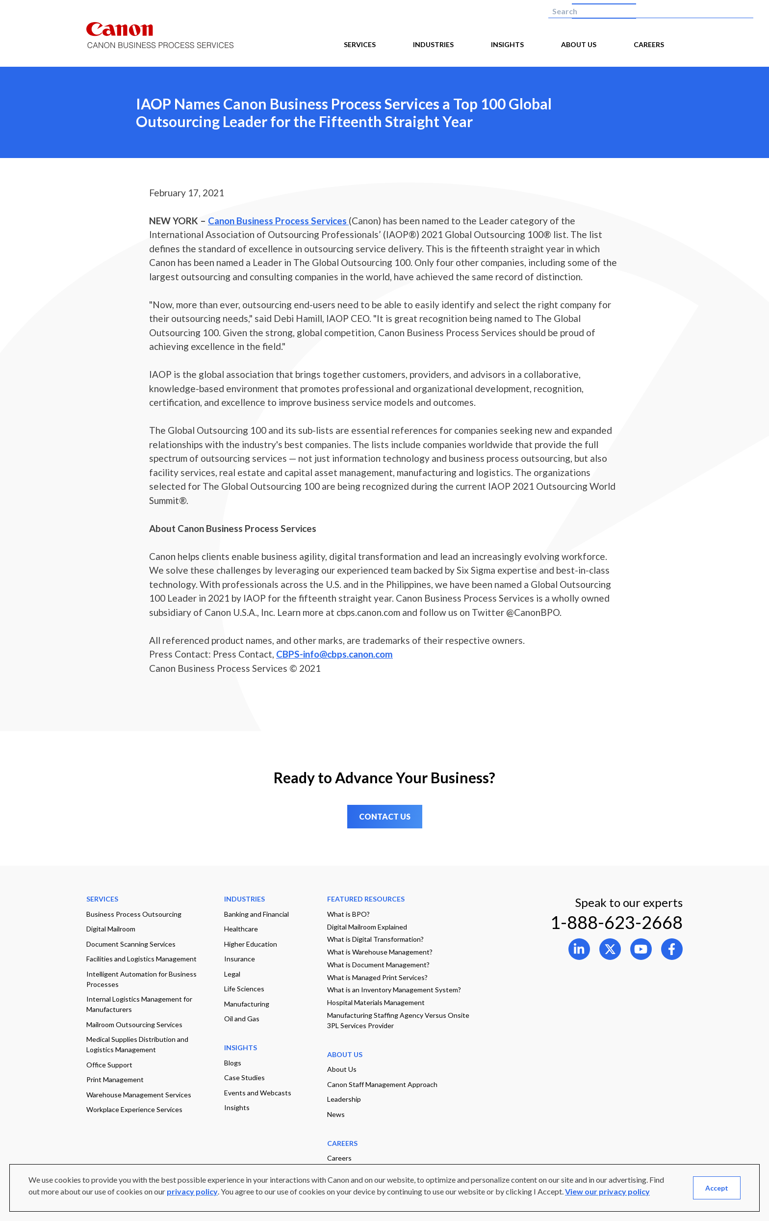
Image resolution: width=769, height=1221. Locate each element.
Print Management (115, 1079)
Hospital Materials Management (376, 1002)
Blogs (232, 1063)
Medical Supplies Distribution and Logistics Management (137, 1044)
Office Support (109, 1065)
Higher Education (250, 944)
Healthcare (241, 929)
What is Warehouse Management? (380, 952)
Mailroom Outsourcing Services (134, 1024)
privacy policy (192, 1191)
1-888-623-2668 (616, 922)
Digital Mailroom (110, 929)
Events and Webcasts (257, 1092)
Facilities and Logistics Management (141, 959)
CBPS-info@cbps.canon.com (334, 654)
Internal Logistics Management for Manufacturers (139, 1004)
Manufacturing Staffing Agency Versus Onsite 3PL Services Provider (398, 1020)
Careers (339, 1158)
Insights (237, 1107)
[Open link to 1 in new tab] (610, 949)
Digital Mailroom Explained (367, 927)
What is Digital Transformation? (375, 939)
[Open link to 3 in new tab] (672, 949)
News (336, 1114)
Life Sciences (244, 988)
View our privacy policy (607, 1191)
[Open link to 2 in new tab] (641, 949)
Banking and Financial (256, 914)
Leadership (344, 1099)
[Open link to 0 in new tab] (579, 949)
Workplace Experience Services (134, 1109)
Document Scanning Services (131, 944)
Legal (232, 974)
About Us (342, 1069)
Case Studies (244, 1077)
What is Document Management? (378, 964)
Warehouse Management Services (138, 1094)
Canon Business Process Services (278, 220)
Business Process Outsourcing (133, 914)
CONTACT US (384, 816)
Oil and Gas (241, 1018)
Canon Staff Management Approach (382, 1084)
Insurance (239, 959)
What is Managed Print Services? (377, 977)
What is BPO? (348, 914)
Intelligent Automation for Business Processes (141, 979)
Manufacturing (246, 1004)
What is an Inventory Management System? (394, 989)
